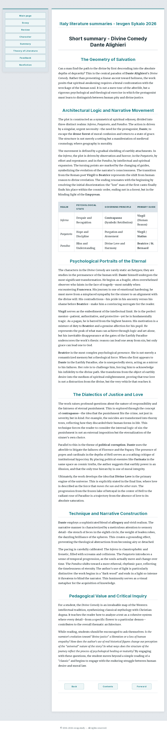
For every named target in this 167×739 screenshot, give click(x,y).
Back (74, 686)
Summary (25, 43)
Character (25, 36)
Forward (142, 686)
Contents (108, 686)
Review (25, 29)
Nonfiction (25, 65)
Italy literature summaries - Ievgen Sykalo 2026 (108, 23)
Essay (25, 22)
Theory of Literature (25, 50)
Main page (25, 15)
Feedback (25, 57)
